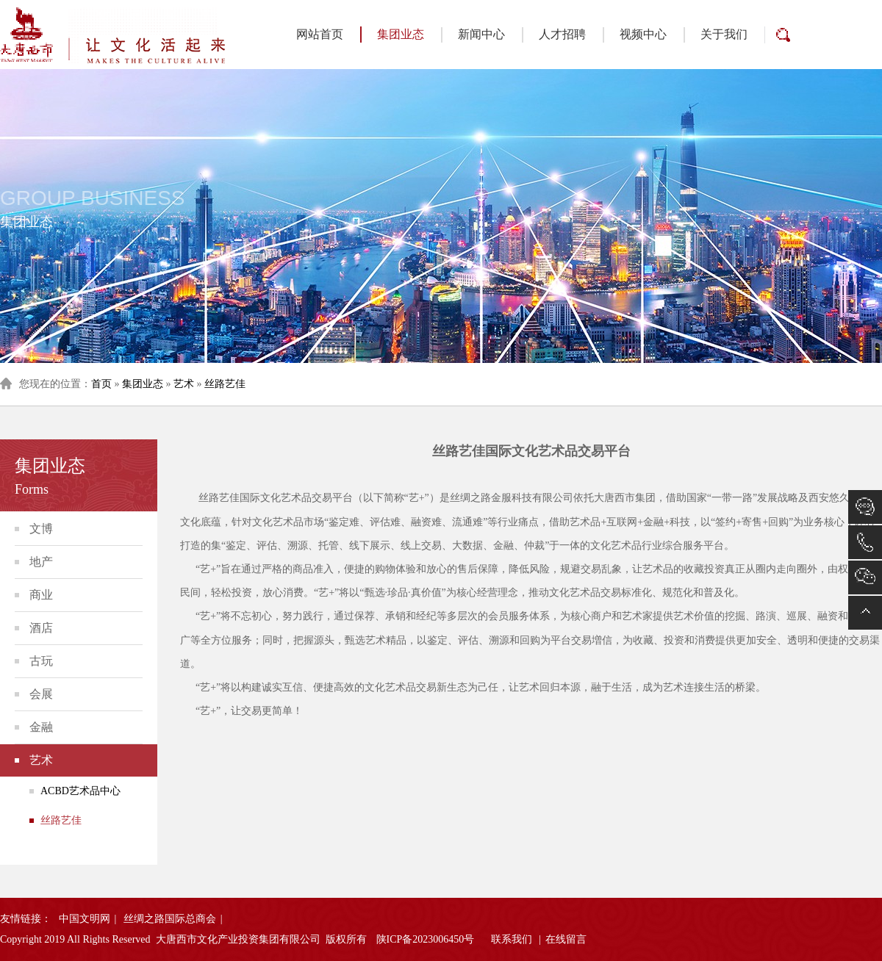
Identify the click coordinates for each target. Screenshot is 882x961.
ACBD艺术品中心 (80, 790)
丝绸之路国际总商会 (169, 918)
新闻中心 (481, 34)
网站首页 (319, 34)
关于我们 (723, 34)
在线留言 (566, 939)
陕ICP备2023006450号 (425, 939)
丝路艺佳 (224, 383)
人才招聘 (562, 34)
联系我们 (511, 939)
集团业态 (392, 34)
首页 (101, 383)
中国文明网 (84, 918)
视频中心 (643, 34)
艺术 (183, 383)
